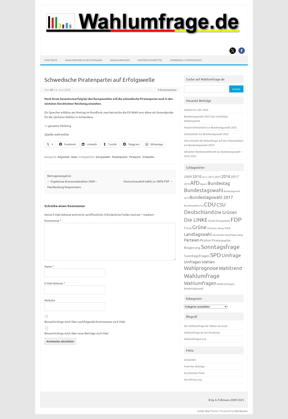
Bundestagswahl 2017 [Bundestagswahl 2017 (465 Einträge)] (211, 197)
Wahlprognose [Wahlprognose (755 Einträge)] (201, 268)
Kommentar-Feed (194, 373)
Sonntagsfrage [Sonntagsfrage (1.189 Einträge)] (220, 246)
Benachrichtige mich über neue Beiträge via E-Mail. (76, 333)
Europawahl (103, 156)
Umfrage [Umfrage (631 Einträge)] (231, 255)
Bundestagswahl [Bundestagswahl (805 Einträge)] (203, 190)
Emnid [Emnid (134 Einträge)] (211, 220)
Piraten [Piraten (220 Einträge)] (205, 240)
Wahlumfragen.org (195, 339)
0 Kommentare (167, 89)
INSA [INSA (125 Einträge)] (227, 228)
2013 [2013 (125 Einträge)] (211, 176)
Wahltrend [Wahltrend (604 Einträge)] (230, 268)
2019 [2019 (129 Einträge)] (187, 183)
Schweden (148, 156)
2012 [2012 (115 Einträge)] (205, 176)
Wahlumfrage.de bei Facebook (202, 332)
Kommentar (52, 220)
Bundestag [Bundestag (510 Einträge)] (219, 183)
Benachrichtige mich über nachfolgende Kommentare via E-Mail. (84, 321)
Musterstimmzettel (150, 60)
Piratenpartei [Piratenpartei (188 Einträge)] (221, 240)
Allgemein (64, 156)
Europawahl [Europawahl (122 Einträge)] (223, 220)
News (74, 156)
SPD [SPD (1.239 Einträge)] (215, 255)
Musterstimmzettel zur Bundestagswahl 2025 (210, 127)
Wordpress (241, 411)
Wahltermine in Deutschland (83, 60)
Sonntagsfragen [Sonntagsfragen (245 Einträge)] (197, 256)
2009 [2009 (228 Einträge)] (188, 176)
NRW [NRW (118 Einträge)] (240, 235)
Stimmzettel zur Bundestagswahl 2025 (206, 134)
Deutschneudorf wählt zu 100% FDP (148, 181)
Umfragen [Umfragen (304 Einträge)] (192, 261)
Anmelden (190, 359)
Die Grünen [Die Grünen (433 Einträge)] (225, 212)
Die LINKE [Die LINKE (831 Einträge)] (196, 220)
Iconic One (203, 411)
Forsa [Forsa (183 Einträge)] (188, 228)
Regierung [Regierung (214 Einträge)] (192, 247)
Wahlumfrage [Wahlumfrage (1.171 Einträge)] (202, 275)
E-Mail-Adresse (54, 283)
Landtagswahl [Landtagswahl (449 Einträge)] (198, 234)
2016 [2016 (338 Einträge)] (225, 176)
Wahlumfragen (120, 60)
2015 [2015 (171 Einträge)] (217, 176)
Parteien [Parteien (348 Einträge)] (191, 239)
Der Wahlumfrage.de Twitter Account (205, 326)
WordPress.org (193, 379)
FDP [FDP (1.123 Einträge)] (236, 219)
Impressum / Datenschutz (186, 60)
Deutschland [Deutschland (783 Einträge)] (199, 212)
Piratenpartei (119, 156)
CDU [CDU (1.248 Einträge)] (210, 204)
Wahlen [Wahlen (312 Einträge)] (208, 261)
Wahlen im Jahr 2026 (196, 109)
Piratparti (134, 156)
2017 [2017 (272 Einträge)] (235, 176)
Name (49, 266)
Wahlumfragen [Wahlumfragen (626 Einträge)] (200, 283)
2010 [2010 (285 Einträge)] (197, 176)
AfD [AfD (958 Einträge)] (195, 182)
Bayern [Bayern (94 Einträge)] (203, 183)
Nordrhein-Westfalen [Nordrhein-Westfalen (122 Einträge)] (224, 235)
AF (51, 89)
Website (49, 300)
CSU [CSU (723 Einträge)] (221, 204)
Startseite (50, 60)
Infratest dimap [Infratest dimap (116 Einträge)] (215, 228)
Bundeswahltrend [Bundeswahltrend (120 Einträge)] (193, 205)
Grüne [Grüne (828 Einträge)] (199, 227)
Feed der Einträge (194, 366)
